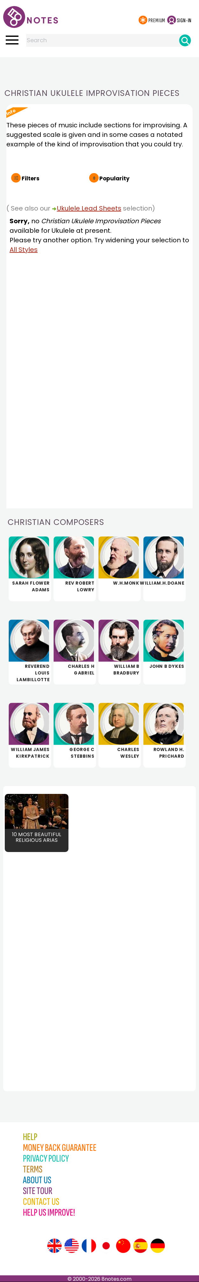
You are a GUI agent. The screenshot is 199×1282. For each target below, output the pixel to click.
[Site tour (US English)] (72, 1246)
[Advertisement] (99, 69)
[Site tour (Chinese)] (123, 1246)
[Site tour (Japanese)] (106, 1246)
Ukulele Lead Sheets (89, 208)
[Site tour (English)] (54, 1246)
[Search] (185, 40)
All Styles (24, 249)
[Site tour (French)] (89, 1246)
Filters (30, 178)
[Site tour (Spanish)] (140, 1246)
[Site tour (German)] (158, 1246)
